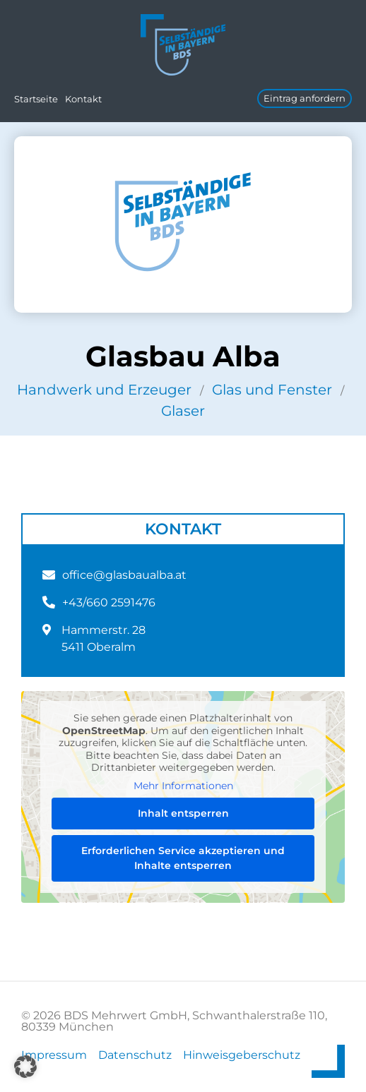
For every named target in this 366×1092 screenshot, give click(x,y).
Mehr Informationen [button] (183, 785)
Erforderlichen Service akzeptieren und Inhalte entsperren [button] (183, 858)
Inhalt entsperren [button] (183, 813)
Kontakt (83, 98)
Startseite (36, 98)
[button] (25, 1066)
